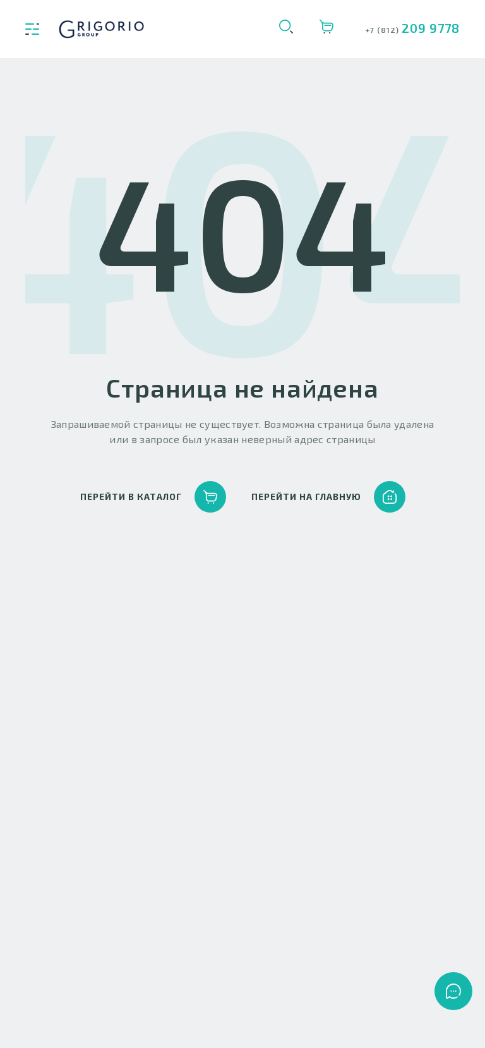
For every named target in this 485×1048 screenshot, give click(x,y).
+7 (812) (383, 29)
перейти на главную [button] (328, 497)
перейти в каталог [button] (153, 497)
